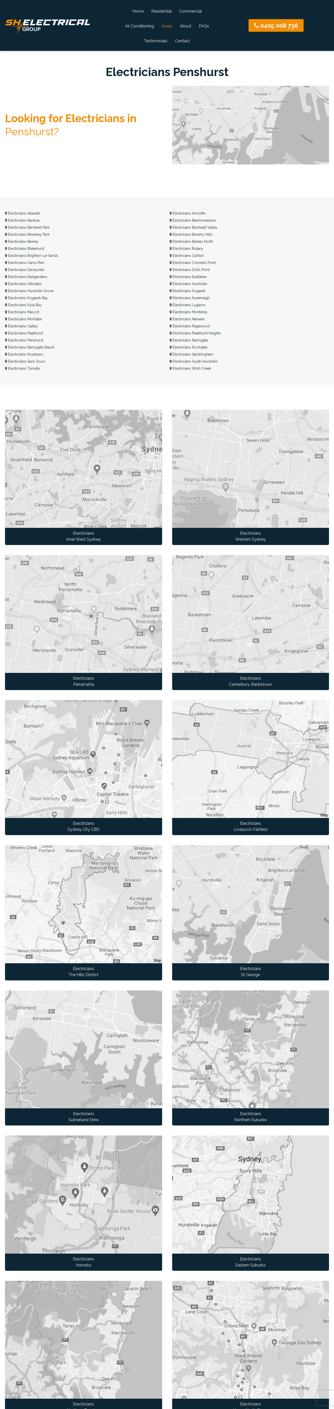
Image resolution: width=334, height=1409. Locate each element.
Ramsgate (189, 340)
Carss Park (24, 263)
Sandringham (191, 354)
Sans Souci (25, 361)
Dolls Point (190, 270)
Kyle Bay (23, 305)
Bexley (21, 241)
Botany (186, 249)
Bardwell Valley (193, 227)
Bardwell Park (27, 227)
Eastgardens (26, 277)
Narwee (187, 319)
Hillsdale (23, 284)
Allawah (22, 213)
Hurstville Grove (29, 291)
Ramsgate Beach (30, 347)
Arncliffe (187, 213)
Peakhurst (24, 333)
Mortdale (23, 319)
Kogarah (188, 291)
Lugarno (188, 305)
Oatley (21, 326)
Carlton (187, 256)
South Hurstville (193, 361)
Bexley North (191, 241)
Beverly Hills (191, 234)
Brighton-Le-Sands (31, 256)
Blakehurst (24, 249)
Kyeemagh (190, 298)
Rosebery (24, 354)
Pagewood (190, 326)
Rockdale (188, 347)
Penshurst (24, 340)
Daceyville (24, 270)
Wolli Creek (190, 368)
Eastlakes (188, 277)
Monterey (189, 312)
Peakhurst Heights (195, 333)
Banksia (22, 220)
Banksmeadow (193, 220)
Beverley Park (27, 234)
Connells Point (193, 263)
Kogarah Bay (26, 298)
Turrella (22, 368)
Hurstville (188, 284)
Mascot (22, 312)
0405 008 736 (276, 25)
